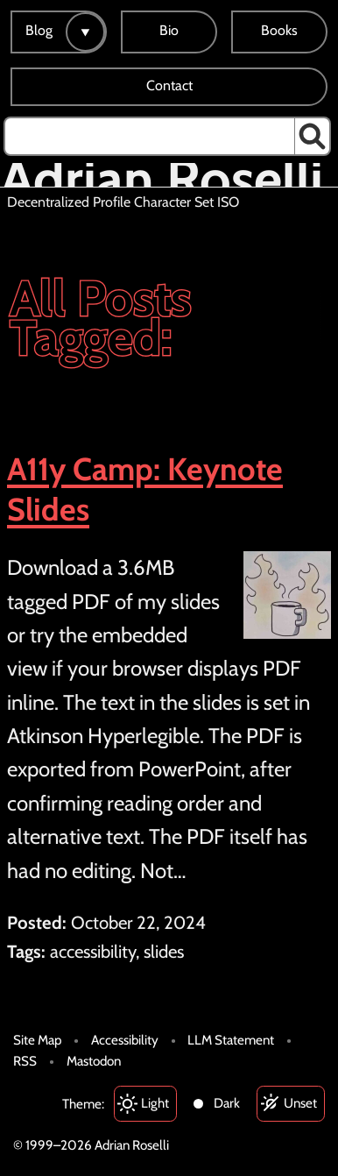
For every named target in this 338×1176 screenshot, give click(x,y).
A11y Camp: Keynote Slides (145, 489)
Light (155, 1103)
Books (279, 30)
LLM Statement (230, 1039)
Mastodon (94, 1060)
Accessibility (124, 1039)
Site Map (37, 1039)
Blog (39, 30)
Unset (300, 1103)
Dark (227, 1103)
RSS (25, 1060)
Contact (169, 85)
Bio (169, 30)
